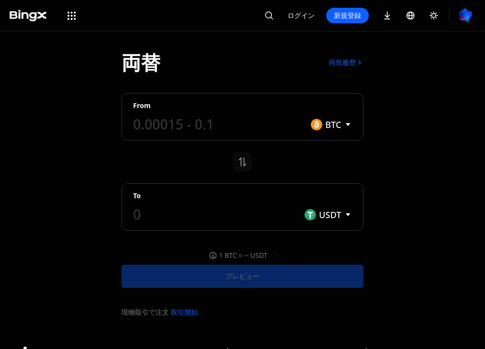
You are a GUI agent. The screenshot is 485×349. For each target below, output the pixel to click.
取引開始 (184, 312)
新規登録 (347, 15)
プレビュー (242, 276)
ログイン (301, 15)
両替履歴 (346, 62)
